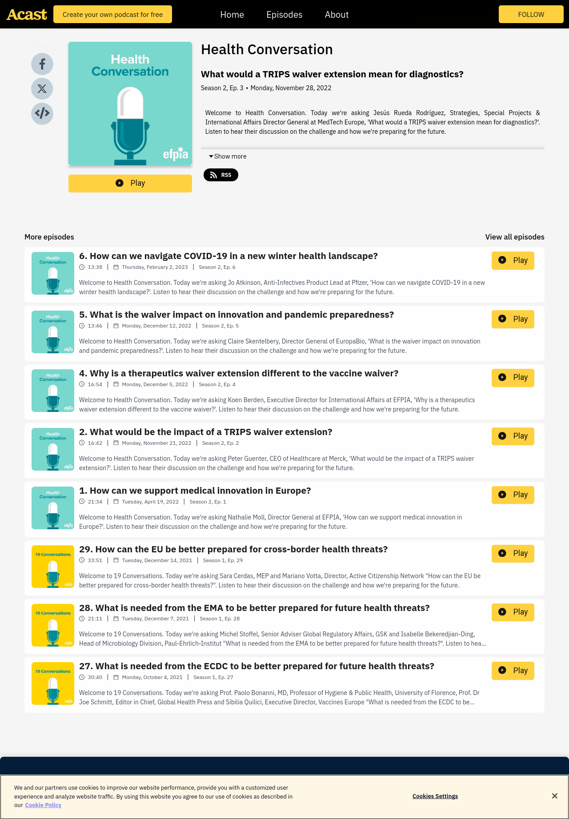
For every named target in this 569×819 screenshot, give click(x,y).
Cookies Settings (435, 800)
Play (130, 183)
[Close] (555, 800)
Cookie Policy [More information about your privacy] (43, 809)
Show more (227, 156)
